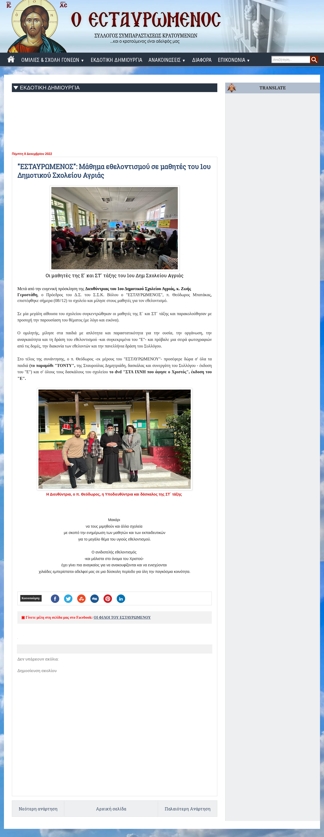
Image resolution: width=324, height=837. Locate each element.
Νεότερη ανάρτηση (38, 808)
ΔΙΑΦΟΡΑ (202, 60)
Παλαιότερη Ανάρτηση (187, 808)
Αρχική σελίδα (111, 808)
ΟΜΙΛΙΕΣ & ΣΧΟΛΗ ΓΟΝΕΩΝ (52, 60)
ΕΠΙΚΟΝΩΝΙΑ (234, 60)
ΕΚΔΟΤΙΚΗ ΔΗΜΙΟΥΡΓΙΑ (116, 60)
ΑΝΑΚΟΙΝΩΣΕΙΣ (167, 60)
